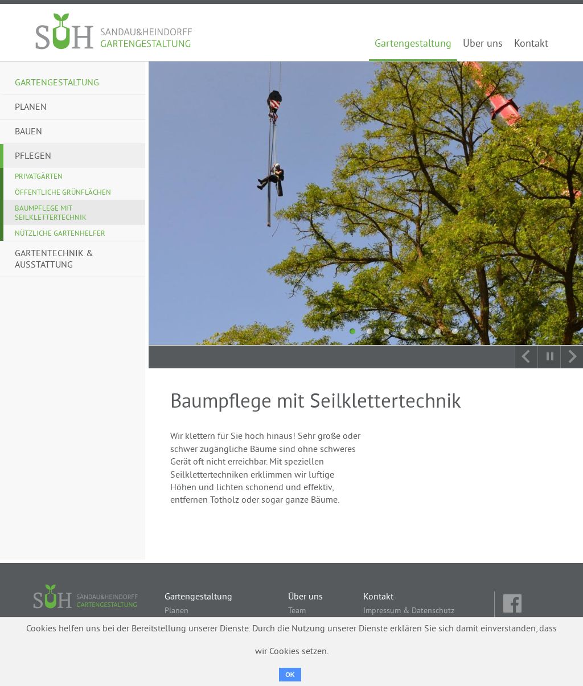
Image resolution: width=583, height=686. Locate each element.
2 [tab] (369, 331)
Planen (31, 107)
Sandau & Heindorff (114, 32)
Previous (526, 357)
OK (290, 674)
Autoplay (548, 357)
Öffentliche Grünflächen (63, 193)
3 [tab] (386, 331)
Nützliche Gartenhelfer (60, 234)
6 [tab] (438, 331)
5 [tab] (421, 331)
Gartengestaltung (413, 44)
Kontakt (531, 44)
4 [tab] (404, 331)
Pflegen (33, 156)
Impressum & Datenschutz (408, 611)
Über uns (483, 44)
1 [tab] (352, 331)
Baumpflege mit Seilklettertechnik (51, 213)
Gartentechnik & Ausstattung (54, 259)
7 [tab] (455, 331)
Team (297, 611)
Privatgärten (39, 177)
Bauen (28, 132)
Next (571, 357)
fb (513, 604)
